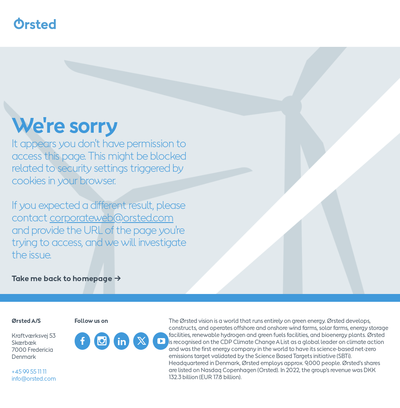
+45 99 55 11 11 (29, 371)
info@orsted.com (34, 378)
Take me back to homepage (62, 278)
